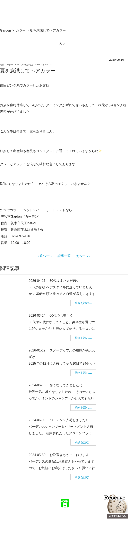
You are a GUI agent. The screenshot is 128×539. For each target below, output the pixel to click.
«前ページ (44, 256)
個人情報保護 (90, 516)
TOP (72, 510)
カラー (21, 30)
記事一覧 (64, 256)
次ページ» (83, 256)
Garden (5, 30)
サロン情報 (85, 510)
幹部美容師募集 (69, 516)
